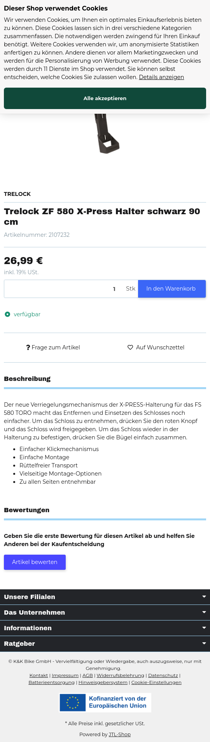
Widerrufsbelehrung (120, 675)
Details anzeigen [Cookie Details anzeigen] (161, 77)
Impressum (65, 675)
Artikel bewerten (35, 562)
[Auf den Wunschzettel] (156, 348)
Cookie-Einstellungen (156, 682)
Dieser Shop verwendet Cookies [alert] (56, 8)
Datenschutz (163, 675)
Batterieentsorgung (51, 682)
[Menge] (63, 289)
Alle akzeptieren (105, 98)
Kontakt (39, 675)
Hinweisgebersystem (103, 682)
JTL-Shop (120, 734)
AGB (87, 675)
